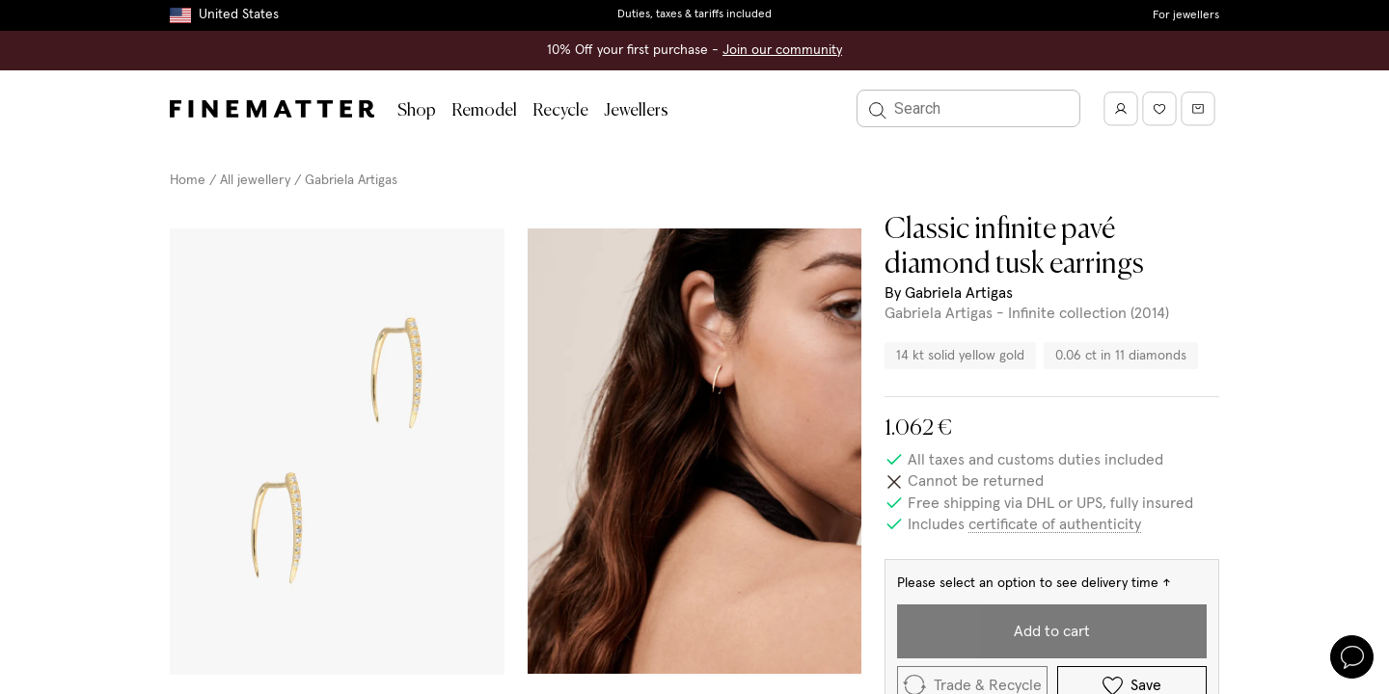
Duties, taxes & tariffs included (694, 14)
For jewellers (1186, 15)
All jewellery (255, 180)
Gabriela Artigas (351, 180)
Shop (416, 111)
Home (187, 180)
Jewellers (636, 111)
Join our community (782, 50)
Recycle (560, 111)
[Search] (968, 108)
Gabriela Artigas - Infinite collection (1006, 313)
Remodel (484, 111)
